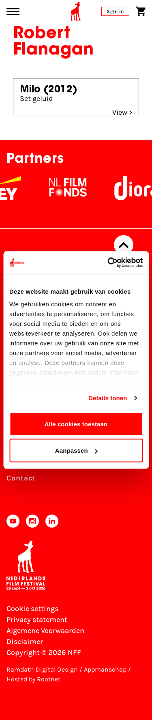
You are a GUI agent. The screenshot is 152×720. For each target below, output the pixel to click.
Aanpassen (76, 450)
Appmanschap (105, 669)
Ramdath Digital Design (42, 669)
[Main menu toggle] (12, 11)
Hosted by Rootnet (33, 679)
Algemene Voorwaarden (45, 630)
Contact (20, 477)
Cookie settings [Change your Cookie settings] (32, 608)
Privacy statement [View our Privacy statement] (36, 619)
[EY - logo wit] (13, 188)
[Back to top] (123, 245)
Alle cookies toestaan (76, 423)
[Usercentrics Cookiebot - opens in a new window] (108, 262)
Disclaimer (24, 641)
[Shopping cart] (141, 11)
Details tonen (107, 398)
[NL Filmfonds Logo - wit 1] (71, 188)
